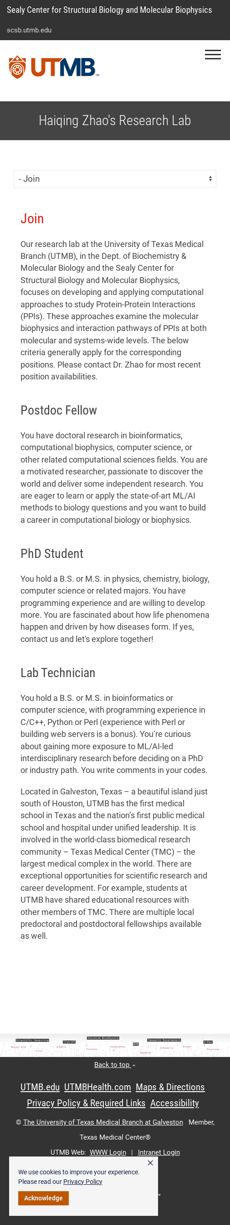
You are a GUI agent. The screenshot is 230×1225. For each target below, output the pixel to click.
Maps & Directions (170, 1087)
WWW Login (108, 1152)
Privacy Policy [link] (82, 1181)
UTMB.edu (40, 1087)
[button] (213, 54)
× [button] (150, 1162)
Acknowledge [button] (43, 1198)
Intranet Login (159, 1152)
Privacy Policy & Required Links (86, 1103)
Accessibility (174, 1103)
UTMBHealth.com (97, 1087)
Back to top (115, 1065)
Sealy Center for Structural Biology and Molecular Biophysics (109, 10)
